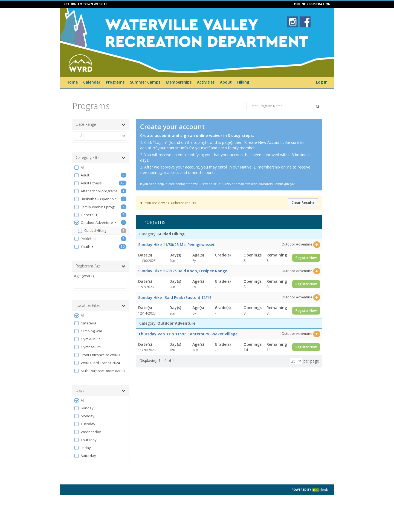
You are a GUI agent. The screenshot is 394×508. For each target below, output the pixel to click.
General (85, 215)
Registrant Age (100, 266)
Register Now (306, 257)
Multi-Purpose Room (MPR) (99, 370)
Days (100, 390)
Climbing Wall (88, 331)
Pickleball (85, 238)
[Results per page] (296, 361)
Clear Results (303, 202)
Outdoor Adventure (95, 222)
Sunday (84, 408)
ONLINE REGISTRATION (312, 4)
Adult (81, 175)
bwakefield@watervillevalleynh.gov (269, 184)
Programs (115, 82)
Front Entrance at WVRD (97, 355)
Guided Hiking (91, 230)
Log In (322, 82)
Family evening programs (97, 207)
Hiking (243, 82)
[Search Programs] (317, 106)
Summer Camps (145, 82)
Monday (84, 416)
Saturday (85, 455)
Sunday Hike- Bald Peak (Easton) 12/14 (174, 297)
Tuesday (84, 424)
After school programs (96, 191)
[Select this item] (316, 244)
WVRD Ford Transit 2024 (97, 363)
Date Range (100, 124)
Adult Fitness (88, 183)
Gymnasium (87, 347)
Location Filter (100, 305)
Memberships (179, 82)
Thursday (85, 440)
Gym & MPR (87, 339)
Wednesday (87, 432)
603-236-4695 (222, 184)
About (226, 82)
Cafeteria (85, 323)
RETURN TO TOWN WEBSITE (85, 4)
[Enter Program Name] (284, 106)
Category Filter (100, 157)
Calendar (91, 82)
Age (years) (84, 275)
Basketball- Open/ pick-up (97, 199)
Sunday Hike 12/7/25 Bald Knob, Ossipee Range (182, 270)
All (79, 167)
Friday (82, 447)
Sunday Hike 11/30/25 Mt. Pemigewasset (176, 244)
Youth (83, 246)
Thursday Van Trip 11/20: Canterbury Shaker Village (187, 333)
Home (72, 82)
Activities (206, 82)
